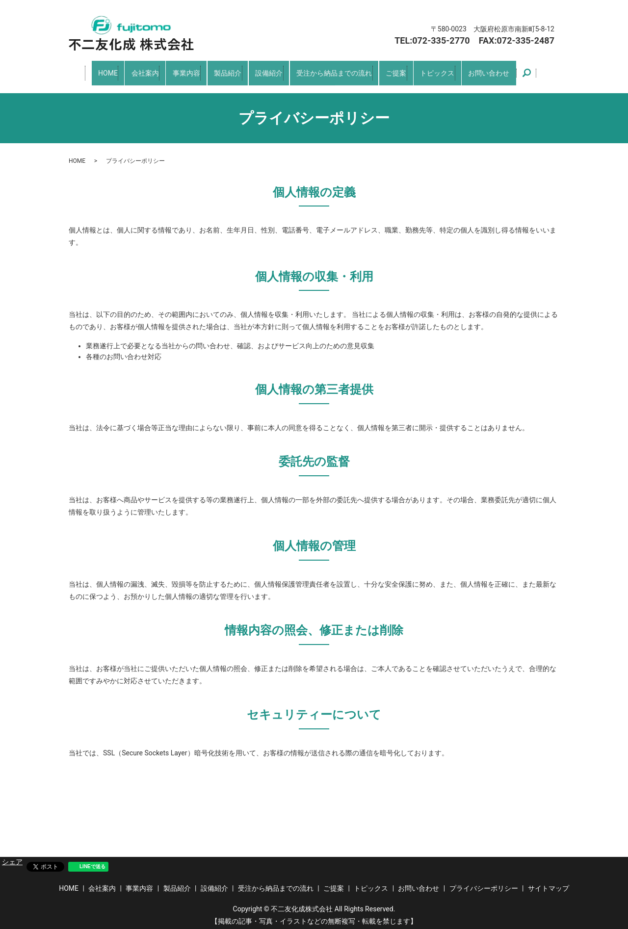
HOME (94, 70)
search (541, 70)
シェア (12, 856)
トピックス (446, 70)
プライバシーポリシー (483, 883)
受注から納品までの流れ (336, 70)
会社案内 (134, 70)
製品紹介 (222, 70)
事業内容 (178, 70)
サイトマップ (548, 883)
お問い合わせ (502, 70)
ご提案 (403, 70)
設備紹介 (266, 70)
